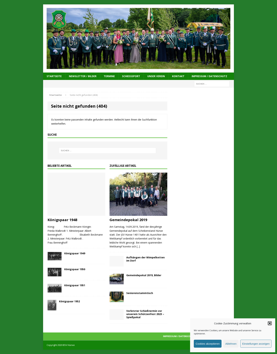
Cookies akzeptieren (208, 343)
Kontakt (178, 76)
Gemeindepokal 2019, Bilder (143, 275)
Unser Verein (156, 76)
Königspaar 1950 (74, 269)
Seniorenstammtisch (139, 293)
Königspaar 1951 (74, 285)
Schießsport (131, 76)
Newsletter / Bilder (82, 76)
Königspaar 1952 (69, 301)
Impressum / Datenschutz (209, 76)
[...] (138, 246)
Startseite (54, 76)
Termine (109, 76)
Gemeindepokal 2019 (128, 219)
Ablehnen (230, 343)
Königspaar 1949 (74, 253)
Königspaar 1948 (62, 219)
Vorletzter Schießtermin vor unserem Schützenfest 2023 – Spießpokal (145, 314)
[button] (270, 323)
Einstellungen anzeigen (256, 343)
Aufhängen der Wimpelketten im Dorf (145, 259)
